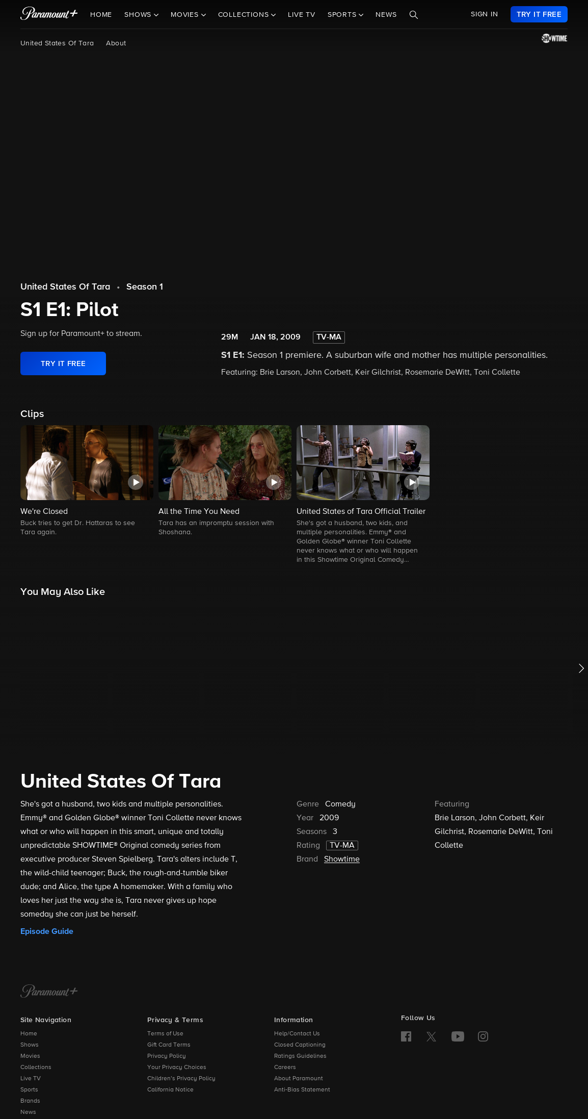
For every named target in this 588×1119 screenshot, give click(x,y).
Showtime (342, 859)
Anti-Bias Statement (302, 1090)
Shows (29, 1045)
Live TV (301, 14)
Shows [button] (139, 14)
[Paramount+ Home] (49, 992)
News (386, 14)
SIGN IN (484, 14)
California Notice (170, 1090)
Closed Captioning (300, 1045)
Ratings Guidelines (300, 1056)
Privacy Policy (166, 1056)
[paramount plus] (49, 14)
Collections (35, 1067)
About (116, 43)
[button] (86, 481)
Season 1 (144, 287)
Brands (30, 1101)
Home (101, 14)
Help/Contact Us (297, 1034)
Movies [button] (186, 14)
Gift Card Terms (169, 1045)
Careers (285, 1067)
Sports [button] (343, 14)
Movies (30, 1056)
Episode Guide (46, 931)
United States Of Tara (57, 43)
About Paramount (298, 1079)
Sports (29, 1090)
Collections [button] (245, 14)
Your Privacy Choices (176, 1067)
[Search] (413, 14)
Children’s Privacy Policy (181, 1079)
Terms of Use (165, 1034)
